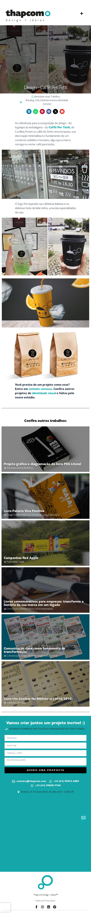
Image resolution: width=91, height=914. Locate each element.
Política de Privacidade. (45, 901)
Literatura (36, 515)
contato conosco (40, 389)
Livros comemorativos (23, 609)
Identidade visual (42, 97)
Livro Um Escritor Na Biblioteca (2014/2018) (38, 699)
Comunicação (13, 656)
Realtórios (28, 468)
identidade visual (44, 393)
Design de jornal (28, 656)
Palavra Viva (54, 515)
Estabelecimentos (48, 100)
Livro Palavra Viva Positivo (24, 511)
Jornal (54, 656)
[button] (81, 13)
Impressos (11, 468)
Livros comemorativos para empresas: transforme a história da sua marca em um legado (44, 603)
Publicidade (12, 562)
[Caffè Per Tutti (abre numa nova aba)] (59, 127)
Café (37, 100)
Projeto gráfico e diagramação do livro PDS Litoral (42, 464)
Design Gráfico (14, 515)
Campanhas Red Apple (21, 558)
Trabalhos (55, 97)
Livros (44, 515)
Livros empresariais (44, 609)
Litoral (20, 468)
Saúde (21, 562)
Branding (30, 100)
